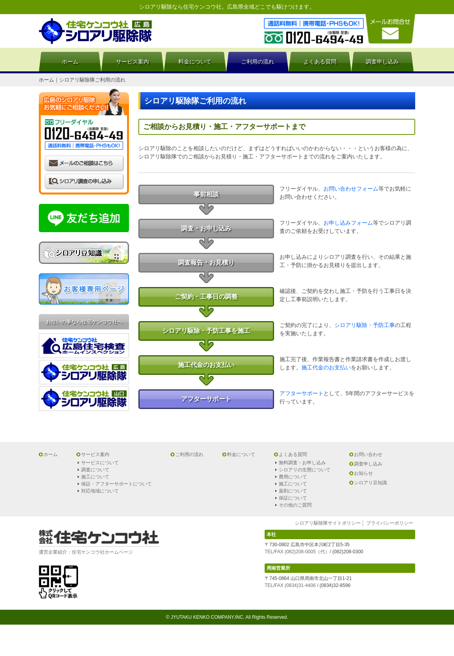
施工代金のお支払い (326, 367)
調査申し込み (382, 61)
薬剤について (293, 491)
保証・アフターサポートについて (116, 484)
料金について (194, 61)
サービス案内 (132, 61)
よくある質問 (319, 61)
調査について (95, 469)
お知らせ (363, 473)
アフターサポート (301, 393)
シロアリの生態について (305, 469)
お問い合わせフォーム (350, 188)
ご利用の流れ (257, 61)
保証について (293, 498)
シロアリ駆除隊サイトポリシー (328, 523)
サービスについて (100, 462)
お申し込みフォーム (348, 223)
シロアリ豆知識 (370, 482)
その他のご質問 (295, 505)
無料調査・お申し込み (302, 462)
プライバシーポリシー (389, 523)
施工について (95, 477)
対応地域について (100, 491)
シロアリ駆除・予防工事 (364, 325)
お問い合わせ (368, 454)
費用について (293, 477)
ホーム (70, 61)
